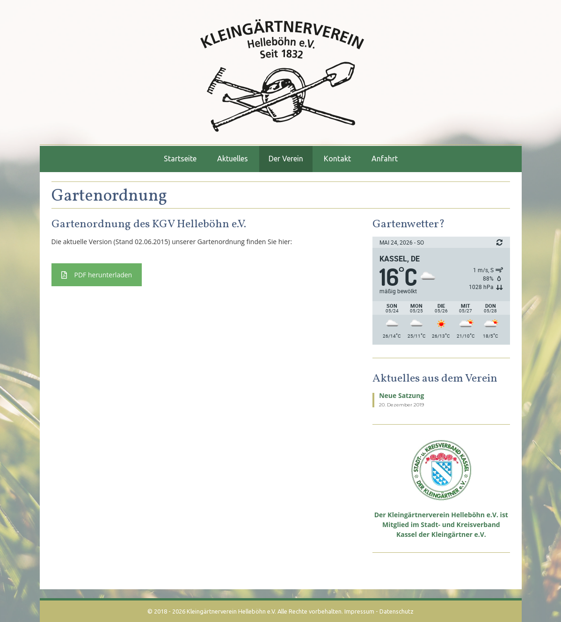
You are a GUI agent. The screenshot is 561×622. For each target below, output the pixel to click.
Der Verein (286, 158)
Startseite (180, 158)
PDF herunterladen (96, 274)
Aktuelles (232, 158)
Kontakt (337, 158)
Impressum (359, 611)
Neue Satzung (401, 395)
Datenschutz (396, 611)
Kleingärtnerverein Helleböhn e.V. (231, 611)
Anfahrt (385, 158)
